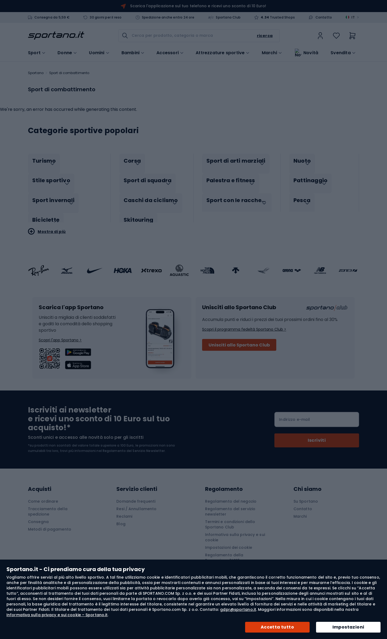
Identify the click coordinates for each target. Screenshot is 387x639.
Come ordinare (43, 495)
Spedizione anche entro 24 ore (168, 17)
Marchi (269, 52)
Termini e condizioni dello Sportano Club (230, 518)
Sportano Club (228, 17)
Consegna (38, 516)
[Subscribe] (316, 435)
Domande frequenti (135, 495)
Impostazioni (348, 627)
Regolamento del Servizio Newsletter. (134, 445)
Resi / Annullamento (136, 503)
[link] (320, 35)
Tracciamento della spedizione (47, 506)
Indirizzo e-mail (294, 414)
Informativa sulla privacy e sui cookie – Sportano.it (57, 615)
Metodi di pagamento (49, 523)
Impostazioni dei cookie (228, 542)
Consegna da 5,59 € (52, 17)
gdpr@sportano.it (238, 609)
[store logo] (56, 35)
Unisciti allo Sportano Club (239, 339)
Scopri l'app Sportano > (60, 334)
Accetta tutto (277, 627)
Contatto (324, 17)
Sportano (36, 73)
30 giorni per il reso (105, 17)
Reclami (124, 510)
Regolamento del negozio (230, 495)
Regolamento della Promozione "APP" (224, 552)
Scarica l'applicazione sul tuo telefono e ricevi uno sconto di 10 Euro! (198, 6)
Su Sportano (305, 495)
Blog (120, 518)
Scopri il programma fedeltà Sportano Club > (244, 323)
